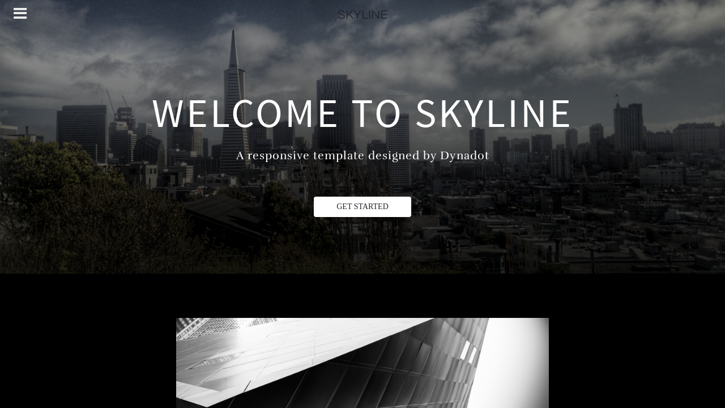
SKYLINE (362, 15)
